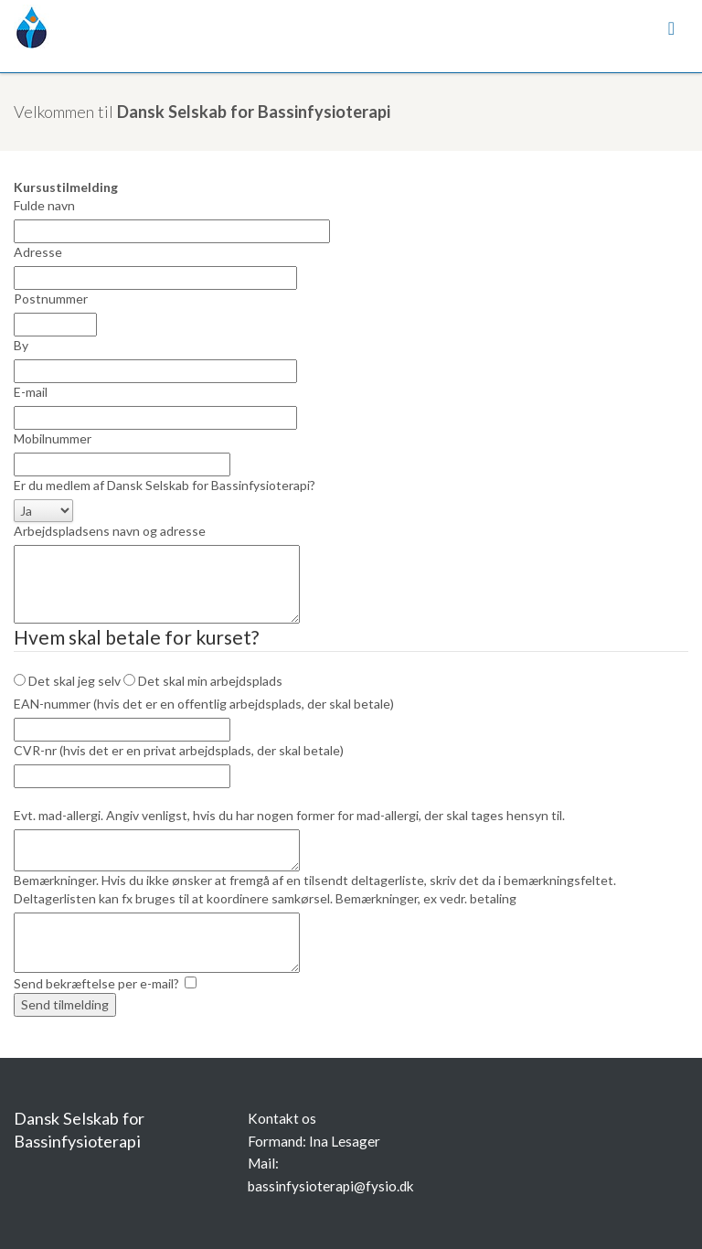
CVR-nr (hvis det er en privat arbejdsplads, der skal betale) (179, 750)
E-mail (31, 392)
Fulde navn (44, 205)
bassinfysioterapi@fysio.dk (331, 1186)
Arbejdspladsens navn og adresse (110, 531)
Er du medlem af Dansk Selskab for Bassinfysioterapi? (164, 485)
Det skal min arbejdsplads (202, 681)
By (21, 345)
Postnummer (51, 298)
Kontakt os (282, 1118)
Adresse (38, 252)
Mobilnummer (52, 438)
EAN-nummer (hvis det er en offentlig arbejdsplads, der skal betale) (204, 703)
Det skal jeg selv (67, 681)
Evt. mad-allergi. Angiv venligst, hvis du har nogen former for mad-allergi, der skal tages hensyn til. (289, 815)
